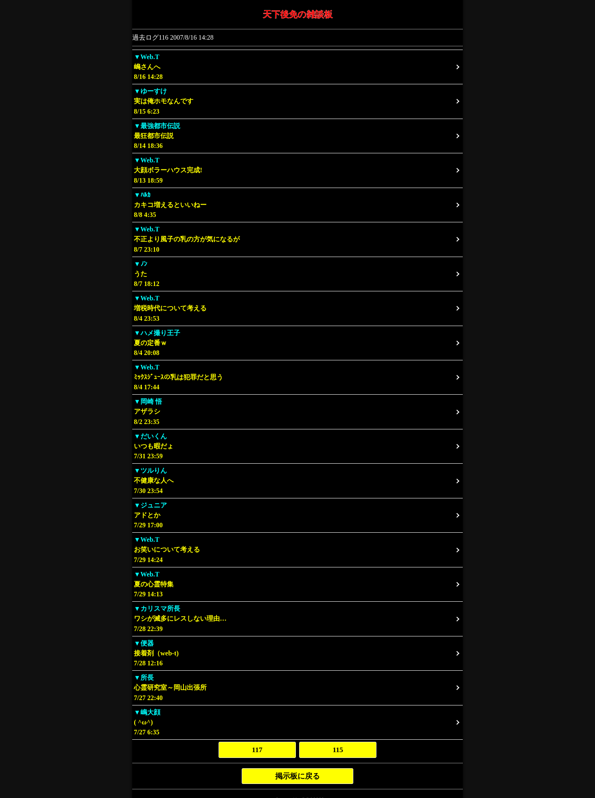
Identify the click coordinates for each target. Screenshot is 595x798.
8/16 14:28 (297, 66)
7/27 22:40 (297, 687)
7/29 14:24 (297, 549)
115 (338, 750)
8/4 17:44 (297, 377)
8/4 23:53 (297, 308)
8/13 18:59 (297, 170)
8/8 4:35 (297, 204)
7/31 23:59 (297, 446)
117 (257, 750)
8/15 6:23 (297, 101)
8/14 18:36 (297, 135)
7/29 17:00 (297, 515)
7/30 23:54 (297, 480)
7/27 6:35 (297, 722)
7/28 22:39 (297, 618)
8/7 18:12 (297, 273)
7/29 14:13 (297, 584)
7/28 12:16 (297, 653)
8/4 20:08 (297, 342)
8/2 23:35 (297, 411)
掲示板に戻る (297, 776)
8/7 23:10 (297, 239)
